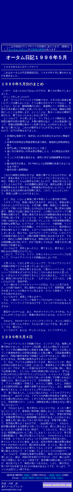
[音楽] (46, 478)
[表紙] (52, 475)
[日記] (60, 478)
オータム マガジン (18, 49)
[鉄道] (25, 478)
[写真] (53, 478)
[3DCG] (39, 478)
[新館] (27, 475)
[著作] (59, 475)
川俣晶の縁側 (37, 49)
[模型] (31, 478)
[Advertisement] (37, 21)
